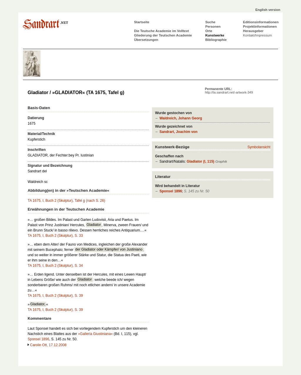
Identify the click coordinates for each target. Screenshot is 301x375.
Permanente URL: (229, 90)
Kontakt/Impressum (257, 35)
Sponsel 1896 (170, 191)
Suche (210, 22)
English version (267, 9)
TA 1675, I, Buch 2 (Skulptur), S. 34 (55, 266)
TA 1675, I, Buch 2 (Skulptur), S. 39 (55, 296)
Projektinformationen (260, 26)
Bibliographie (216, 39)
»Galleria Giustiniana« (95, 334)
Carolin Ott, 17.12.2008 (48, 345)
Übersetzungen (146, 39)
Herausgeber (253, 31)
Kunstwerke (214, 35)
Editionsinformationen (261, 22)
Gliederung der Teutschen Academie (163, 35)
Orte (208, 31)
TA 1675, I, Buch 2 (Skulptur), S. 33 (55, 236)
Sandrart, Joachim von (178, 132)
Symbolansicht (259, 147)
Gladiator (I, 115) (200, 161)
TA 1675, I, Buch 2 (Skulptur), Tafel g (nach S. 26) (66, 201)
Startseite (141, 22)
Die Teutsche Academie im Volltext (161, 31)
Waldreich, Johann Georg (180, 118)
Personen (212, 26)
